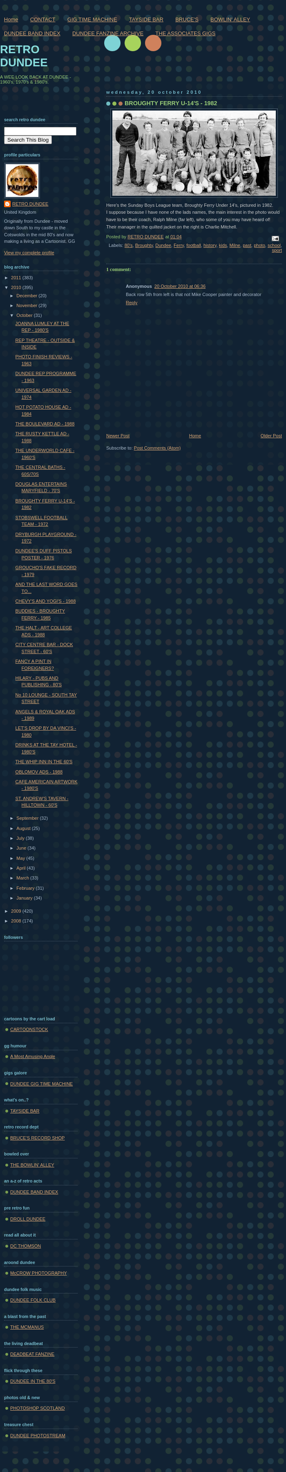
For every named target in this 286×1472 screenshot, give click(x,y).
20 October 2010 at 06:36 (180, 286)
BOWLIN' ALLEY (230, 19)
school (274, 245)
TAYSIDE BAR (146, 19)
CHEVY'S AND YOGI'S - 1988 (46, 601)
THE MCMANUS (27, 1327)
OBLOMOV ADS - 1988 (39, 771)
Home (11, 19)
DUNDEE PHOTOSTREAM (37, 1435)
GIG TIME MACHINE (92, 19)
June (21, 848)
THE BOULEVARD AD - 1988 (45, 423)
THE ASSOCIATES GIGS (185, 33)
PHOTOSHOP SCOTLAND (37, 1408)
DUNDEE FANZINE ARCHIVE (107, 33)
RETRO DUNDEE (24, 56)
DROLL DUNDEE (27, 1218)
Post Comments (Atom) (157, 447)
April (21, 868)
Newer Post (118, 435)
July (21, 838)
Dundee (163, 245)
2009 (16, 911)
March (23, 877)
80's (129, 245)
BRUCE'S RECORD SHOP (37, 1137)
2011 (16, 277)
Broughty (144, 245)
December (27, 295)
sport (277, 250)
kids (223, 245)
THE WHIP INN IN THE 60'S (44, 761)
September (28, 818)
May (21, 858)
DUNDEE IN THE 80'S (33, 1381)
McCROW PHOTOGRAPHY (38, 1273)
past (247, 245)
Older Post (271, 435)
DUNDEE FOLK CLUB (33, 1300)
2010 (16, 287)
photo (259, 245)
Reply (131, 302)
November (27, 305)
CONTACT (43, 19)
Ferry (179, 245)
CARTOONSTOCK (29, 1029)
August (23, 828)
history (210, 245)
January (25, 897)
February (26, 888)
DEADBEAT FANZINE (32, 1354)
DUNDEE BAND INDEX (32, 33)
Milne (235, 245)
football (193, 245)
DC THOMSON (25, 1246)
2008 (16, 920)
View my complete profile (29, 252)
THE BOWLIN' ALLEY (32, 1164)
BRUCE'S (187, 19)
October (25, 315)
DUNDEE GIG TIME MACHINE (41, 1083)
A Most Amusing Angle (32, 1056)
